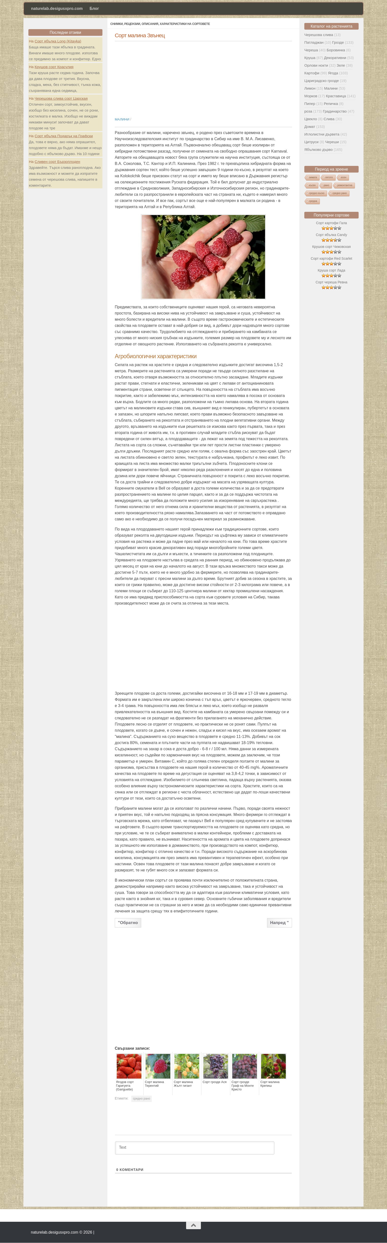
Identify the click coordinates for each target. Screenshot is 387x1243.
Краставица (336, 96)
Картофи (311, 73)
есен (344, 177)
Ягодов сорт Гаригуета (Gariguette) (124, 1085)
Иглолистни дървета (321, 134)
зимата (313, 177)
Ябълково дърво (318, 149)
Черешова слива (318, 35)
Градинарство (335, 111)
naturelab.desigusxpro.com (57, 8)
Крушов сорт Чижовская (331, 247)
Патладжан (314, 42)
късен (312, 185)
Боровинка (336, 50)
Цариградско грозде (321, 81)
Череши (332, 142)
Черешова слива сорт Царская (61, 98)
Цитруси (311, 142)
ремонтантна (344, 185)
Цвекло (310, 119)
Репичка (331, 103)
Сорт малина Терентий (154, 1083)
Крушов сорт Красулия (54, 67)
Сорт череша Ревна (332, 282)
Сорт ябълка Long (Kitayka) (58, 41)
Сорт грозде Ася (214, 1082)
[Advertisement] (203, 76)
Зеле (341, 65)
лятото (329, 177)
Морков (310, 96)
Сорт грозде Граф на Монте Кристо (244, 1083)
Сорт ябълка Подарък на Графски (64, 136)
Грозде (338, 42)
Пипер (309, 103)
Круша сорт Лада (331, 270)
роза (308, 111)
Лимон (309, 88)
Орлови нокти (316, 65)
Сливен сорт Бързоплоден (57, 161)
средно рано (141, 1099)
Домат (309, 126)
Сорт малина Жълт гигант (183, 1083)
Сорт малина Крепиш (269, 1083)
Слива (329, 119)
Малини (122, 119)
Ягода (333, 73)
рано (326, 185)
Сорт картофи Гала (331, 223)
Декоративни (335, 58)
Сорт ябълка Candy (331, 235)
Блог (94, 8)
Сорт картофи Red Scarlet (331, 258)
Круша (309, 58)
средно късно (316, 193)
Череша (311, 50)
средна (313, 201)
